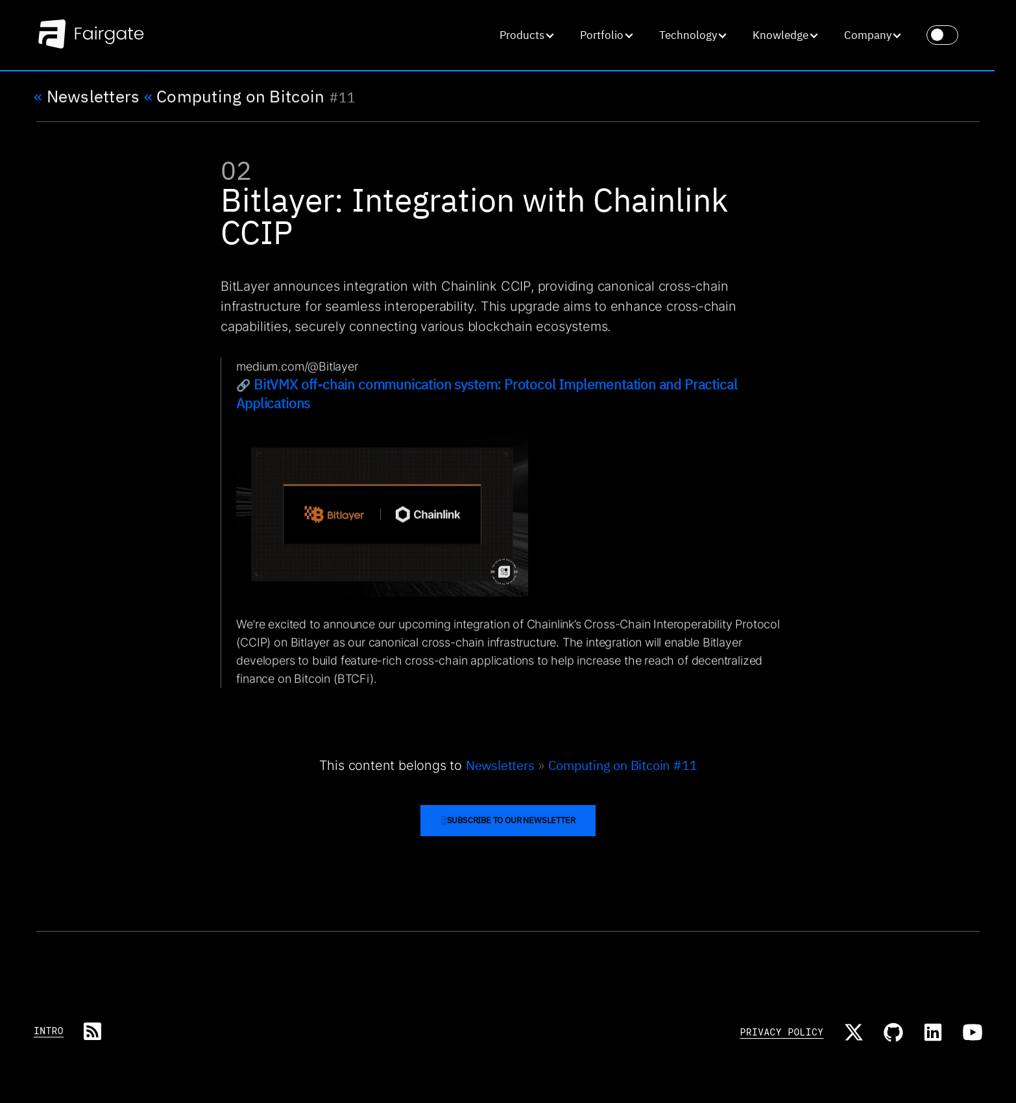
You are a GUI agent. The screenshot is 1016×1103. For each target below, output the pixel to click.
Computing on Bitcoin (234, 96)
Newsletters (86, 96)
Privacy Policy (782, 1032)
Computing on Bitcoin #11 (622, 765)
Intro (49, 1030)
